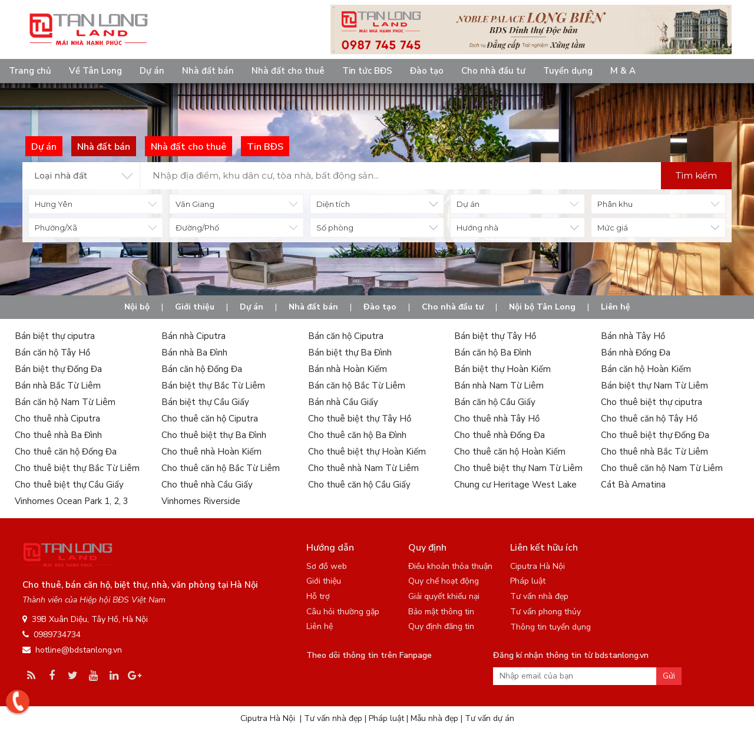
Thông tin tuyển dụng (550, 627)
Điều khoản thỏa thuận (450, 566)
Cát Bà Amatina (633, 484)
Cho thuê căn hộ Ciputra (209, 418)
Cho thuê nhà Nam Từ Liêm (363, 468)
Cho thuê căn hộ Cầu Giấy (359, 484)
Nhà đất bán (208, 71)
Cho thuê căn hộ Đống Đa (66, 451)
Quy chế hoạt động (443, 581)
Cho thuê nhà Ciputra (57, 418)
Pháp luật (527, 581)
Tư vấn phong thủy (545, 611)
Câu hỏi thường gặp (342, 611)
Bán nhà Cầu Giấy (343, 402)
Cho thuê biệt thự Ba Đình (213, 435)
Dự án (152, 71)
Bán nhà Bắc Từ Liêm (58, 385)
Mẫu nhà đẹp (434, 718)
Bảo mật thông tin (441, 611)
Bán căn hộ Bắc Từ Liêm (356, 385)
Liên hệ (615, 306)
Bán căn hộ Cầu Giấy (494, 402)
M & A (623, 71)
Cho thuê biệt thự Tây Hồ (359, 418)
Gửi (669, 675)
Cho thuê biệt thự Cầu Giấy (69, 484)
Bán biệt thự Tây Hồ (495, 336)
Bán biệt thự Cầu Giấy (205, 402)
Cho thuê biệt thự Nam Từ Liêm (518, 468)
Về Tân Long (95, 71)
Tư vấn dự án (489, 718)
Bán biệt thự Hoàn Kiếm (502, 369)
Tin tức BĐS (367, 71)
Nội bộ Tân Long (542, 306)
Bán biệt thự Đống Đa (58, 369)
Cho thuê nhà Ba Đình (58, 435)
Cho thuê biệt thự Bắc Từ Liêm (77, 468)
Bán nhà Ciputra (193, 336)
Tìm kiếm (696, 175)
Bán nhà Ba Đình (194, 352)
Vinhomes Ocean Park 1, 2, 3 (71, 501)
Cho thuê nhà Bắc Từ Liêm (654, 451)
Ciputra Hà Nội (537, 566)
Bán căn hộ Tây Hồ (52, 352)
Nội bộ (137, 306)
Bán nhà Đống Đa (635, 352)
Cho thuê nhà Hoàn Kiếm (211, 451)
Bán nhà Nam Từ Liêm (499, 385)
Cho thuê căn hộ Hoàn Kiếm (510, 451)
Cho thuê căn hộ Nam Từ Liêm (662, 468)
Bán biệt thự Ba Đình (350, 352)
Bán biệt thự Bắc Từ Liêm (213, 385)
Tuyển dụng (568, 71)
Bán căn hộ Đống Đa (201, 369)
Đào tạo (427, 71)
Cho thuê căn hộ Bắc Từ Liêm (220, 468)
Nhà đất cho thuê (288, 71)
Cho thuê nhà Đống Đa (499, 435)
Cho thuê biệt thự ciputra (651, 402)
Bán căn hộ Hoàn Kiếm (646, 369)
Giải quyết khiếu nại (443, 596)
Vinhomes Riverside (200, 501)
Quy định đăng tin (441, 626)
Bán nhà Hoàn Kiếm (347, 369)
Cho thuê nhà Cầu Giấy (207, 484)
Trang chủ (30, 71)
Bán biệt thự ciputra (55, 336)
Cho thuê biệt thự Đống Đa (655, 435)
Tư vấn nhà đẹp (539, 596)
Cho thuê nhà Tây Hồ (497, 418)
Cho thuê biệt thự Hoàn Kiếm (367, 451)
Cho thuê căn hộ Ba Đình (357, 435)
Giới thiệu (194, 306)
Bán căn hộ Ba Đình (492, 352)
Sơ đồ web (326, 566)
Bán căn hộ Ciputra (345, 336)
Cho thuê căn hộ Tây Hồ (649, 418)
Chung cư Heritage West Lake (515, 484)
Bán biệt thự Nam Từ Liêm (654, 385)
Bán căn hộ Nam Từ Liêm (65, 402)
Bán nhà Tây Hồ (633, 336)
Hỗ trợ (318, 596)
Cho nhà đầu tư (493, 71)
